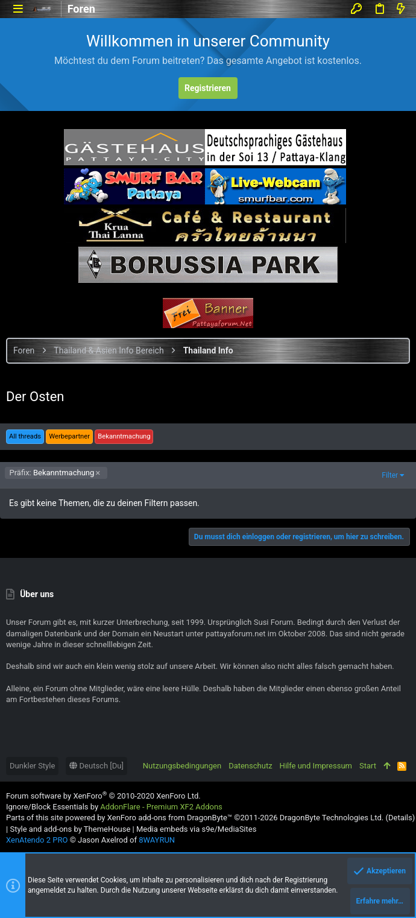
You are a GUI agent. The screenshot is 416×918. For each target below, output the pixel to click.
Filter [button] (390, 475)
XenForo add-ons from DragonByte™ (169, 817)
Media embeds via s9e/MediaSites (196, 829)
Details (400, 817)
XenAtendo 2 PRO (37, 839)
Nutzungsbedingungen (182, 765)
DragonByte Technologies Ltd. (331, 817)
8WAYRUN (157, 839)
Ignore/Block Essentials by (114, 806)
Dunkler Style (32, 765)
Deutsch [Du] (96, 765)
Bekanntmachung (52, 472)
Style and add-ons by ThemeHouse (70, 829)
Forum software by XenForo (103, 795)
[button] (18, 8)
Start (367, 765)
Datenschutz (250, 765)
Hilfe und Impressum (316, 765)
